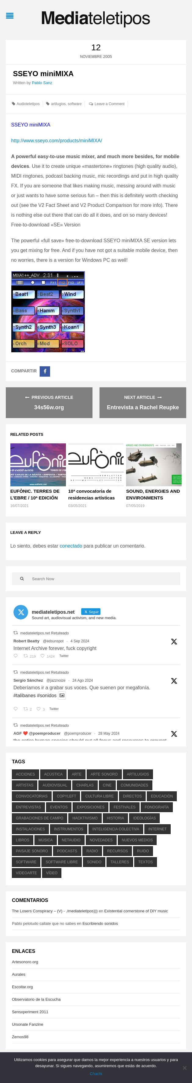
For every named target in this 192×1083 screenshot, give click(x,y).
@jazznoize (55, 680)
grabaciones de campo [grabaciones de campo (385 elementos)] (39, 818)
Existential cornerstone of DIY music (136, 911)
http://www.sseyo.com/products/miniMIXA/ (56, 140)
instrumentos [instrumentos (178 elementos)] (68, 829)
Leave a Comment (110, 104)
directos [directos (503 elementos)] (132, 796)
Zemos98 (20, 1037)
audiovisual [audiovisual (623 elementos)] (54, 785)
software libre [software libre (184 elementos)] (61, 862)
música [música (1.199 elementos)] (45, 840)
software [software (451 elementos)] (26, 862)
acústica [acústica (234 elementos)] (53, 774)
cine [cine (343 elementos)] (107, 785)
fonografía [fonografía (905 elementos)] (157, 807)
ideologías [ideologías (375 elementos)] (144, 818)
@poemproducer (78, 733)
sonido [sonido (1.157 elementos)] (94, 862)
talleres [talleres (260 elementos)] (119, 862)
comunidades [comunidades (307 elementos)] (134, 785)
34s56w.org (49, 407)
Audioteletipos (28, 104)
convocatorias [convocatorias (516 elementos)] (32, 796)
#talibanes (24, 695)
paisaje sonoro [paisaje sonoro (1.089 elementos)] (32, 851)
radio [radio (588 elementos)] (92, 851)
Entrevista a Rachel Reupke (143, 407)
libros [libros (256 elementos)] (22, 840)
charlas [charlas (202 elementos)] (85, 785)
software (75, 104)
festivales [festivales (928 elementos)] (125, 807)
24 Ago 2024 (82, 680)
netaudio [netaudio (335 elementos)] (71, 840)
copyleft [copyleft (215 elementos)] (66, 796)
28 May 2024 (108, 733)
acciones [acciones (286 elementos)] (25, 774)
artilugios (58, 104)
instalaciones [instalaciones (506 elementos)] (30, 829)
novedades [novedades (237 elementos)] (101, 840)
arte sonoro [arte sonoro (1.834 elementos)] (104, 774)
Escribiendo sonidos (100, 923)
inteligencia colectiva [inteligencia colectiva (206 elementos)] (115, 829)
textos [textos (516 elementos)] (145, 862)
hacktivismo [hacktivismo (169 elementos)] (85, 818)
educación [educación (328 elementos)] (162, 796)
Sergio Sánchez (28, 680)
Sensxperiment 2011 (30, 1012)
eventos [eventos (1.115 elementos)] (58, 807)
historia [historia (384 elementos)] (115, 818)
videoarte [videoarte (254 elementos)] (26, 873)
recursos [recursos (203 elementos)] (117, 851)
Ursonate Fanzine (27, 1024)
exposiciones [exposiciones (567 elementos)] (90, 807)
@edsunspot (53, 641)
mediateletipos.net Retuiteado (44, 633)
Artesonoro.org (25, 962)
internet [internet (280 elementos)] (157, 829)
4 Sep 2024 (80, 641)
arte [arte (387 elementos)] (77, 774)
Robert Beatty (26, 641)
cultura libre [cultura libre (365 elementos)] (99, 796)
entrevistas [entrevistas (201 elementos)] (28, 807)
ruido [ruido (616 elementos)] (143, 851)
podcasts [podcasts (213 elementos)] (67, 851)
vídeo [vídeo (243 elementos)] (51, 873)
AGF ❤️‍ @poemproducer (36, 733)
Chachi (96, 1073)
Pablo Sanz (42, 82)
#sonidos (46, 695)
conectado (71, 546)
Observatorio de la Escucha (36, 999)
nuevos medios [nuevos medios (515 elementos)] (137, 840)
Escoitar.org (22, 987)
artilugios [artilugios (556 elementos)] (138, 774)
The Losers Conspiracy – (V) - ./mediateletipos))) (55, 911)
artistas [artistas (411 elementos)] (25, 785)
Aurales (18, 974)
